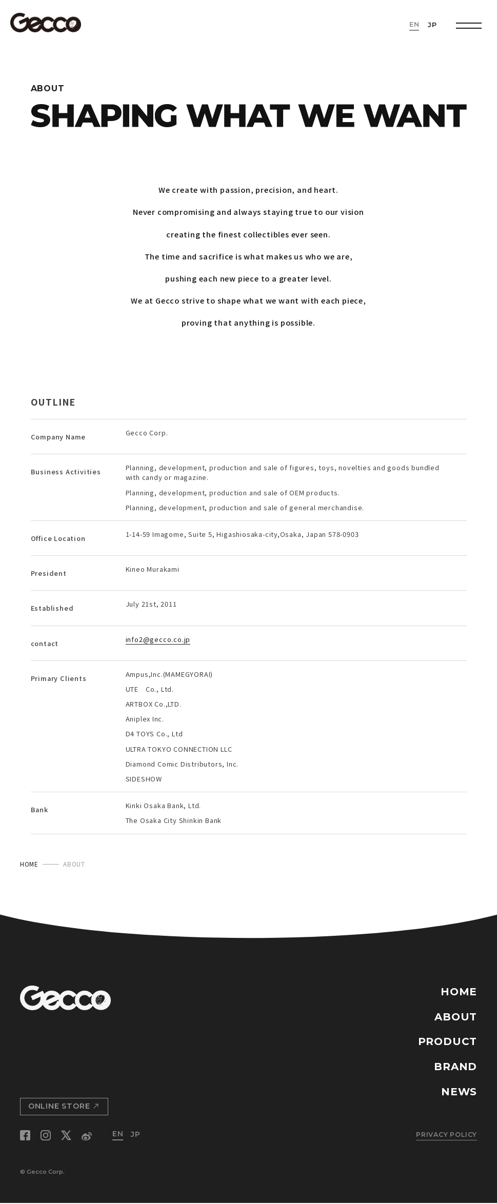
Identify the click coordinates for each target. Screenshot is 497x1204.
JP (432, 25)
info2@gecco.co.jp (158, 640)
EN (414, 25)
